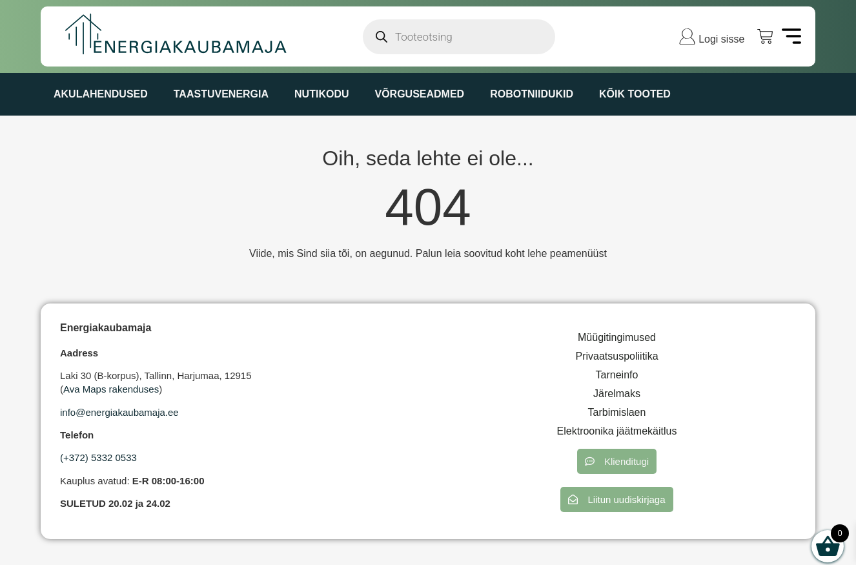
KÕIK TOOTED (635, 93)
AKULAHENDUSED (101, 93)
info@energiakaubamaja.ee (119, 412)
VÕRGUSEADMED (419, 93)
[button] (617, 461)
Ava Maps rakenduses (111, 389)
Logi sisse (721, 39)
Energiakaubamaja (105, 327)
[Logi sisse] (687, 36)
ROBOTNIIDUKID (531, 93)
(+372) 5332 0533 (98, 457)
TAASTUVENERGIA (221, 93)
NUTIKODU (321, 93)
